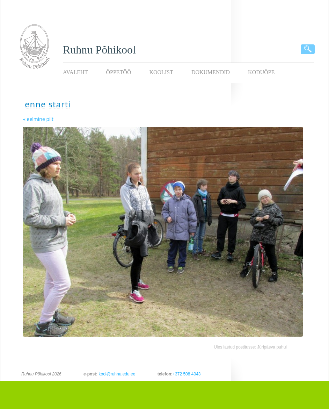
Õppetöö (118, 72)
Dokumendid (210, 72)
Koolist (161, 72)
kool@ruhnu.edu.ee (116, 374)
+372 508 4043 (186, 374)
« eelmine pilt (38, 119)
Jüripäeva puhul (272, 347)
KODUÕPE (261, 72)
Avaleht (75, 72)
